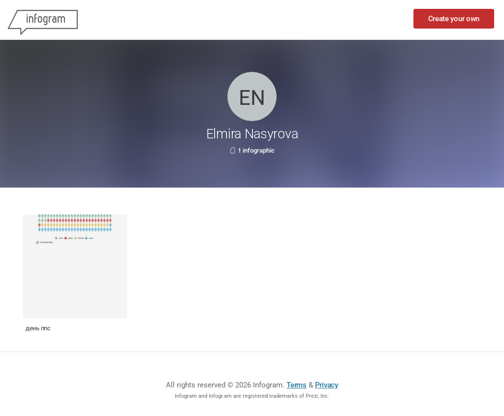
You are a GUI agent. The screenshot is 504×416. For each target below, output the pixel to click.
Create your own (454, 18)
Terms (296, 385)
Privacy (326, 385)
